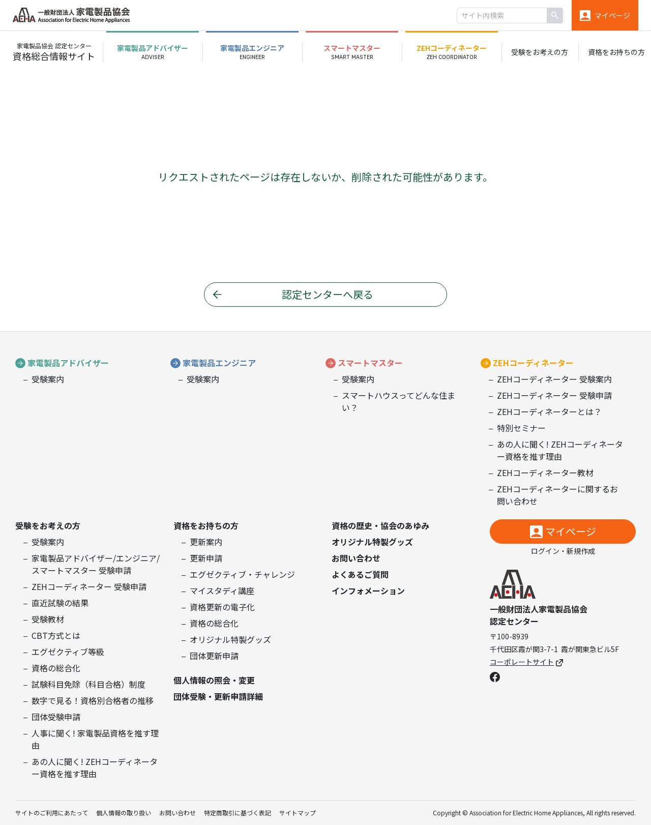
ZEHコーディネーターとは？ (549, 411)
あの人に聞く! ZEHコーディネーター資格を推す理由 (560, 450)
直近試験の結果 (60, 603)
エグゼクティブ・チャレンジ (242, 574)
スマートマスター (370, 363)
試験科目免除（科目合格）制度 (88, 684)
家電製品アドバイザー (68, 363)
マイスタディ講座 (222, 590)
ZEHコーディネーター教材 (545, 472)
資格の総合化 (56, 668)
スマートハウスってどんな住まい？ (398, 401)
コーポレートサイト (526, 662)
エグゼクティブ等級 (68, 651)
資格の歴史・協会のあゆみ (380, 525)
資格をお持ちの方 (206, 525)
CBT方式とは (56, 635)
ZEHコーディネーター (533, 363)
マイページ (570, 531)
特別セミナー (521, 428)
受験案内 (48, 379)
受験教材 (48, 619)
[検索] (555, 15)
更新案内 (206, 542)
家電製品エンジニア (219, 363)
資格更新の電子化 (222, 607)
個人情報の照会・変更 (214, 680)
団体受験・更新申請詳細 (218, 696)
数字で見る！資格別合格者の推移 (93, 700)
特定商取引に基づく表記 (237, 812)
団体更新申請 (214, 656)
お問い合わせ (356, 558)
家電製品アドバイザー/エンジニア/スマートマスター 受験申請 (96, 564)
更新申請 (206, 558)
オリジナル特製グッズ (230, 639)
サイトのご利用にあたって (51, 812)
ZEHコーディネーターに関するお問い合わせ (557, 495)
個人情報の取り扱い (123, 812)
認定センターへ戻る (327, 294)
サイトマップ (297, 812)
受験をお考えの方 (47, 525)
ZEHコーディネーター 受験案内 (554, 379)
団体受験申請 (56, 717)
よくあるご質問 (360, 574)
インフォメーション (368, 590)
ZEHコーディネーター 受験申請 (554, 395)
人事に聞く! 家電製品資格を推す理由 (95, 739)
